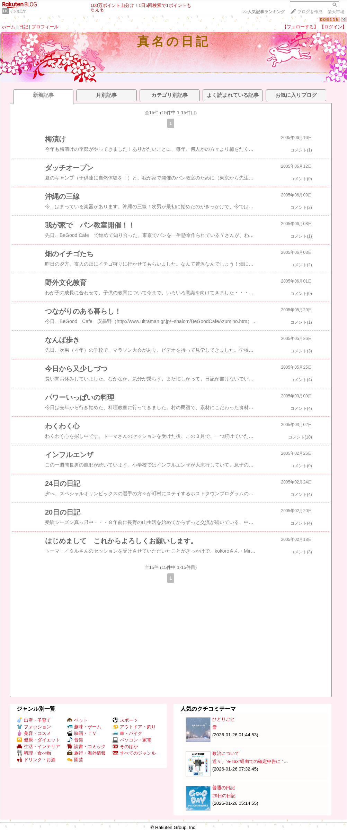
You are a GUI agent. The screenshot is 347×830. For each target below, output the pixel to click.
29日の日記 (223, 795)
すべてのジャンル (134, 753)
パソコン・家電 (132, 740)
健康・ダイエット (38, 740)
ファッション (34, 726)
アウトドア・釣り (134, 726)
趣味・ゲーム (84, 726)
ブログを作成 (309, 11)
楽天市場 (336, 11)
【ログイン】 (333, 26)
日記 (23, 26)
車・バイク (127, 733)
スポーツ (125, 720)
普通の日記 (223, 787)
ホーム (8, 26)
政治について (225, 753)
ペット (77, 720)
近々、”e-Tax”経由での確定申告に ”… (250, 761)
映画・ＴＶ (82, 733)
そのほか (18, 11)
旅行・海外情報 (86, 753)
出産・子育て (34, 720)
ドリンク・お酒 (36, 759)
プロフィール (45, 26)
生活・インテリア (38, 746)
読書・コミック (86, 746)
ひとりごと (223, 719)
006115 (329, 19)
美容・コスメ (34, 733)
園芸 (75, 759)
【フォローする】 (300, 26)
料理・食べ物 (34, 753)
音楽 (75, 740)
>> (264, 11)
